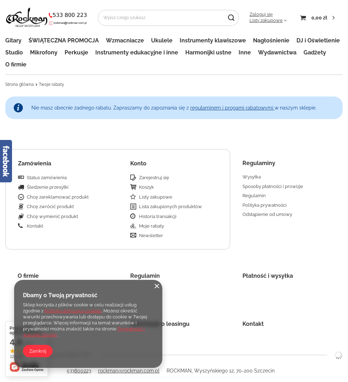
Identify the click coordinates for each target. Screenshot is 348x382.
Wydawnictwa (277, 52)
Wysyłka (251, 177)
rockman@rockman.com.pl (129, 371)
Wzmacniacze (125, 40)
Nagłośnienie (271, 40)
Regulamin (254, 195)
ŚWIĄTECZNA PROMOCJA (64, 40)
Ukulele (162, 40)
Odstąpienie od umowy (267, 214)
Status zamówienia (47, 177)
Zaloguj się (261, 14)
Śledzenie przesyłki (47, 187)
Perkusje (76, 52)
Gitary (13, 40)
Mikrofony (44, 52)
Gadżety (315, 52)
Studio (14, 52)
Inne (245, 52)
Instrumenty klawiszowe (213, 40)
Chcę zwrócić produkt (50, 206)
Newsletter (151, 235)
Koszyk (146, 187)
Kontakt (35, 226)
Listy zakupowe (266, 20)
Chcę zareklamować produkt (58, 197)
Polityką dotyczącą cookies (73, 310)
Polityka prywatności (264, 205)
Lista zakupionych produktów (170, 206)
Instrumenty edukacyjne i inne (136, 52)
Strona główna (19, 84)
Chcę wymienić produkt (52, 216)
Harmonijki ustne (208, 52)
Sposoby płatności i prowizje (272, 186)
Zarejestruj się (154, 177)
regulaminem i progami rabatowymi (232, 108)
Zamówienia (34, 163)
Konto (138, 163)
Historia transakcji (157, 216)
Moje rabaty (151, 226)
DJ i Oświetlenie (318, 40)
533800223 (79, 371)
